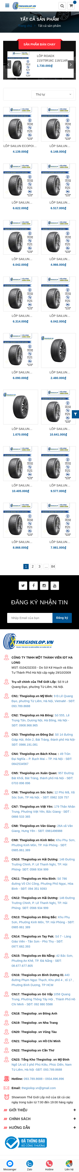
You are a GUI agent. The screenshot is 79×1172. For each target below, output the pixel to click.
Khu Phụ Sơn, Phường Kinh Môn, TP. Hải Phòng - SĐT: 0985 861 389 (43, 922)
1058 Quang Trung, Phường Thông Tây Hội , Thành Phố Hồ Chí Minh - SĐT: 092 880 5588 (43, 999)
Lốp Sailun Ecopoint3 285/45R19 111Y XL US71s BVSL (20, 316)
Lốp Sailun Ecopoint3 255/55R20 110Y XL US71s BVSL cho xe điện (58, 203)
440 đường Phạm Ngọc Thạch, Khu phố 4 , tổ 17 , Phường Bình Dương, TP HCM (43, 980)
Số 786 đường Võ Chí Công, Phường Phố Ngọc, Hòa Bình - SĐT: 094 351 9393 (42, 883)
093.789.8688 (33, 1078)
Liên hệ (69, 1165)
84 (53, 566)
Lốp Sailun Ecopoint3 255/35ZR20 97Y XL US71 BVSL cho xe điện (20, 259)
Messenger (9, 1165)
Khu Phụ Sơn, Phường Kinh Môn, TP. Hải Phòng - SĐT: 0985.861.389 (43, 845)
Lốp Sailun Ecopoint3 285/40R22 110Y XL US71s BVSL (20, 542)
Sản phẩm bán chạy (40, 44)
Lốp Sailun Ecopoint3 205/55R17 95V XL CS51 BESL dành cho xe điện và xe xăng (20, 429)
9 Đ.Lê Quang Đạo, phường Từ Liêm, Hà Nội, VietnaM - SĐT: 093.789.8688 (43, 701)
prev (8, 64)
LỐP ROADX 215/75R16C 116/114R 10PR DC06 (52, 58)
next (71, 64)
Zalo (29, 1165)
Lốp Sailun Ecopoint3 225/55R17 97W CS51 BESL (58, 373)
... (46, 566)
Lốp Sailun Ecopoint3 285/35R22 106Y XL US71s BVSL (58, 542)
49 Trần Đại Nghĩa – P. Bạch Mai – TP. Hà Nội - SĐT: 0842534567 (42, 759)
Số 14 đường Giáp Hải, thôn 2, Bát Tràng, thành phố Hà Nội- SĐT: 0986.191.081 (43, 739)
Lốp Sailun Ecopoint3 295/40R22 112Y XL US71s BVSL (20, 486)
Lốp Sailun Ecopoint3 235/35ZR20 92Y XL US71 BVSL (58, 259)
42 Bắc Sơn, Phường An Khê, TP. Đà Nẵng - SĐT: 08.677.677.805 (42, 960)
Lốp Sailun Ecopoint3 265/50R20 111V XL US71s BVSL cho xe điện (20, 203)
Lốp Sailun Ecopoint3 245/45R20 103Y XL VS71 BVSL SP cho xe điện (58, 146)
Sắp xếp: (24, 94)
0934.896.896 (54, 1078)
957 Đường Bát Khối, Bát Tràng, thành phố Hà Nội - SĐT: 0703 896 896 (43, 778)
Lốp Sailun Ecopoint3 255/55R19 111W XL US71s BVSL (20, 373)
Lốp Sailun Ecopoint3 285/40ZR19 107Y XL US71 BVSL (58, 316)
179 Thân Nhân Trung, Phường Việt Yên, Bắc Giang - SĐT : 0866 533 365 (43, 811)
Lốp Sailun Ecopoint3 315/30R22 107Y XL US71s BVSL (58, 429)
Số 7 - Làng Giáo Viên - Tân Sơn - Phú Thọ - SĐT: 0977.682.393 (41, 941)
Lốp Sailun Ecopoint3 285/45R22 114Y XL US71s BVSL (58, 486)
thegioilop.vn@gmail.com (39, 1088)
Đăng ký (62, 617)
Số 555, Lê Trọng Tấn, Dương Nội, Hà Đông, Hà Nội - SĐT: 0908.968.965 (41, 720)
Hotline (49, 1165)
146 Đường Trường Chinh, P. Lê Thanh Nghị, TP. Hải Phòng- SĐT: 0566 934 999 (43, 864)
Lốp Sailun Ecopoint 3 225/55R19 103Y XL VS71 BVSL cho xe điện (21, 146)
